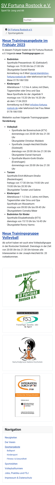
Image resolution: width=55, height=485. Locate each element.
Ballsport (11, 450)
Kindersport (12, 455)
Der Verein (10, 442)
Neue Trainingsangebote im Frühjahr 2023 (25, 42)
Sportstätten (11, 463)
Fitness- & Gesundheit (17, 459)
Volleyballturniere (14, 468)
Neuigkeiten (11, 437)
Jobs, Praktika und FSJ (17, 473)
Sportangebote (12, 447)
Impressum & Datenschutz (18, 477)
